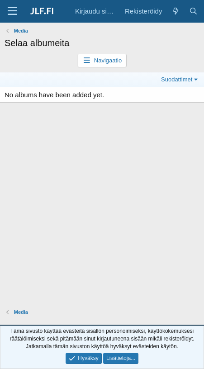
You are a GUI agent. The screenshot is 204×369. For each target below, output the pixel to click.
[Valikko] (12, 11)
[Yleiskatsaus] (175, 11)
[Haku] (193, 11)
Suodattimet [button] (176, 79)
